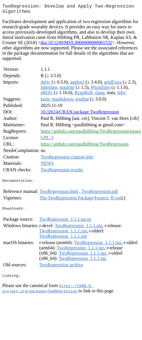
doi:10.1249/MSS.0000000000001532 (76, 44)
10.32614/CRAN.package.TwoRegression (80, 114)
